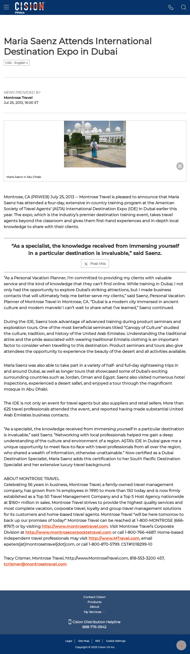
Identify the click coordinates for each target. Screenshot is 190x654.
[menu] (6, 7)
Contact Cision (94, 597)
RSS (97, 641)
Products (94, 602)
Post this (95, 263)
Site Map (83, 641)
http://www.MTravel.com (114, 538)
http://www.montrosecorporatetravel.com (68, 532)
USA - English (16, 63)
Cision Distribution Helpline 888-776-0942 (94, 624)
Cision (102, 647)
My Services (94, 612)
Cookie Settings (116, 641)
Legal (68, 641)
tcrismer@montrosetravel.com (35, 564)
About (94, 607)
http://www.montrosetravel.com (75, 526)
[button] (171, 7)
